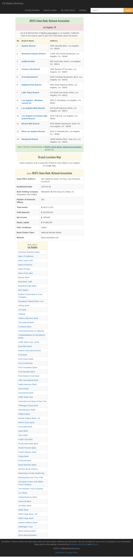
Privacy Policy (72, 552)
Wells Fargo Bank (25, 518)
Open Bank (23, 431)
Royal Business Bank (27, 465)
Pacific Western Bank (27, 452)
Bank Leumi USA (25, 260)
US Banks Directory (12, 3)
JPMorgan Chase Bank (28, 405)
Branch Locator (50, 10)
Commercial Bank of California (31, 331)
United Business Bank (27, 497)
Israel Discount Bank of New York (32, 401)
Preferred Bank (24, 460)
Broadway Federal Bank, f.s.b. (31, 301)
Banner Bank (23, 277)
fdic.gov (95, 544)
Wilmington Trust (25, 527)
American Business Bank (29, 252)
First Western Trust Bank (28, 376)
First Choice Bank (25, 359)
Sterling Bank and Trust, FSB (30, 477)
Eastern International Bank (29, 350)
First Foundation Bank (27, 367)
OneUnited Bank (25, 427)
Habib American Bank (27, 384)
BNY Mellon (23, 290)
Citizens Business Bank (28, 318)
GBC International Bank (28, 380)
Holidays (82, 10)
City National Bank (26, 322)
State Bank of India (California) (31, 473)
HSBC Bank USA (25, 397)
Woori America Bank (27, 531)
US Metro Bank (24, 506)
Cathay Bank (23, 305)
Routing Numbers (32, 10)
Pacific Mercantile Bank (28, 444)
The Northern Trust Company (30, 489)
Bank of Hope (24, 269)
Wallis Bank (23, 510)
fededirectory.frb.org (78, 544)
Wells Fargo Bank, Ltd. (28, 514)
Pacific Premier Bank (27, 448)
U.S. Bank (22, 493)
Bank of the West (25, 273)
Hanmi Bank (23, 389)
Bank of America (25, 265)
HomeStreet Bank (25, 393)
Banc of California (25, 256)
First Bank (22, 355)
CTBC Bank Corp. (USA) (28, 342)
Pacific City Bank (25, 439)
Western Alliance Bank (27, 522)
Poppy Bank (23, 456)
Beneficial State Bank (27, 286)
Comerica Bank (24, 327)
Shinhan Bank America (28, 469)
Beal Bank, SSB (25, 282)
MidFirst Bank (24, 414)
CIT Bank (22, 310)
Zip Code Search (68, 10)
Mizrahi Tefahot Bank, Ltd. (29, 418)
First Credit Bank (25, 363)
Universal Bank (24, 501)
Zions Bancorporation (27, 535)
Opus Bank (23, 435)
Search (128, 10)
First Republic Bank (26, 372)
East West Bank (25, 346)
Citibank (21, 314)
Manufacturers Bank (26, 410)
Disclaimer (59, 552)
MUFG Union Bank (26, 422)
